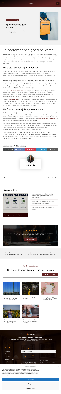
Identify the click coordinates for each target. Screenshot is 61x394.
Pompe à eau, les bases (26, 357)
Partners (7, 349)
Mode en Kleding (12, 20)
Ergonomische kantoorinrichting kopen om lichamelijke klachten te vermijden (29, 361)
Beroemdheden (9, 357)
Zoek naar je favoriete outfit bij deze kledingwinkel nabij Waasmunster (11, 319)
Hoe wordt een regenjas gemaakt (29, 295)
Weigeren (30, 384)
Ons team (7, 354)
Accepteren (30, 379)
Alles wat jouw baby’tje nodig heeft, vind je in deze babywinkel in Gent (49, 296)
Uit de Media (8, 360)
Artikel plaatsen (9, 362)
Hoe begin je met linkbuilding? (13, 215)
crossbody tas (13, 99)
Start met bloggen (30, 238)
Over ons (7, 352)
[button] (58, 366)
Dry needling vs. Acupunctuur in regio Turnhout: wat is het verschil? (43, 202)
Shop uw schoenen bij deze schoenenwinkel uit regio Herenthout (30, 319)
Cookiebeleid (29, 391)
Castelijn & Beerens (17, 91)
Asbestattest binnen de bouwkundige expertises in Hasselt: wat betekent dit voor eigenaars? (43, 195)
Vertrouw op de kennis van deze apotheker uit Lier (47, 357)
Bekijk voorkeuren (30, 388)
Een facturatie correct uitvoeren (47, 360)
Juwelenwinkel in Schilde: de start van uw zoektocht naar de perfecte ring (11, 296)
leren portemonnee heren (46, 118)
